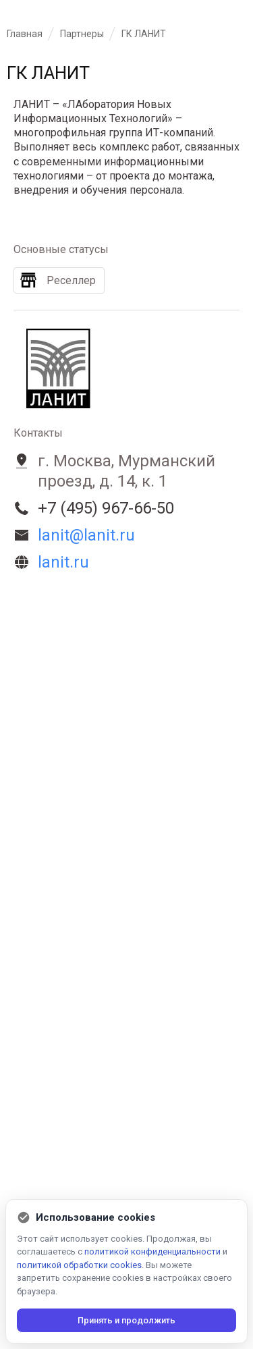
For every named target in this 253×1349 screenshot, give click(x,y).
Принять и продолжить (126, 1320)
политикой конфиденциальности (152, 1251)
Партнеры (82, 33)
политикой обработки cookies (79, 1265)
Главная (25, 33)
